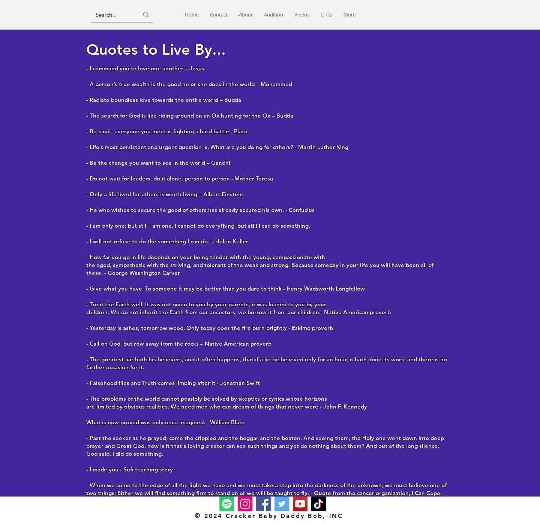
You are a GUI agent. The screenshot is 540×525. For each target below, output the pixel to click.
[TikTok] (318, 504)
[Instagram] (245, 504)
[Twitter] (281, 504)
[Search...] (112, 14)
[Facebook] (263, 504)
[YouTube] (300, 504)
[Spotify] (226, 504)
